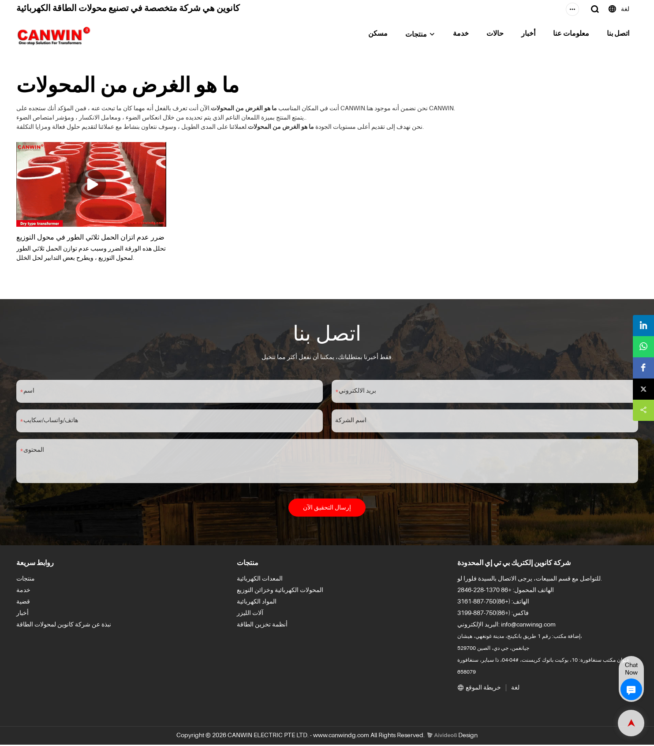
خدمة (461, 33)
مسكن (378, 33)
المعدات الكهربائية (260, 580)
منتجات (416, 34)
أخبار (528, 33)
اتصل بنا (618, 33)
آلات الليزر (250, 615)
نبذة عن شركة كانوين (84, 626)
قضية (23, 603)
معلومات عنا (571, 33)
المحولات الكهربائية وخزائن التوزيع (280, 592)
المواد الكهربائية (257, 603)
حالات (495, 33)
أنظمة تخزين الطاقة (262, 626)
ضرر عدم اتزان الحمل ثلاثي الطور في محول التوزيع (90, 236)
